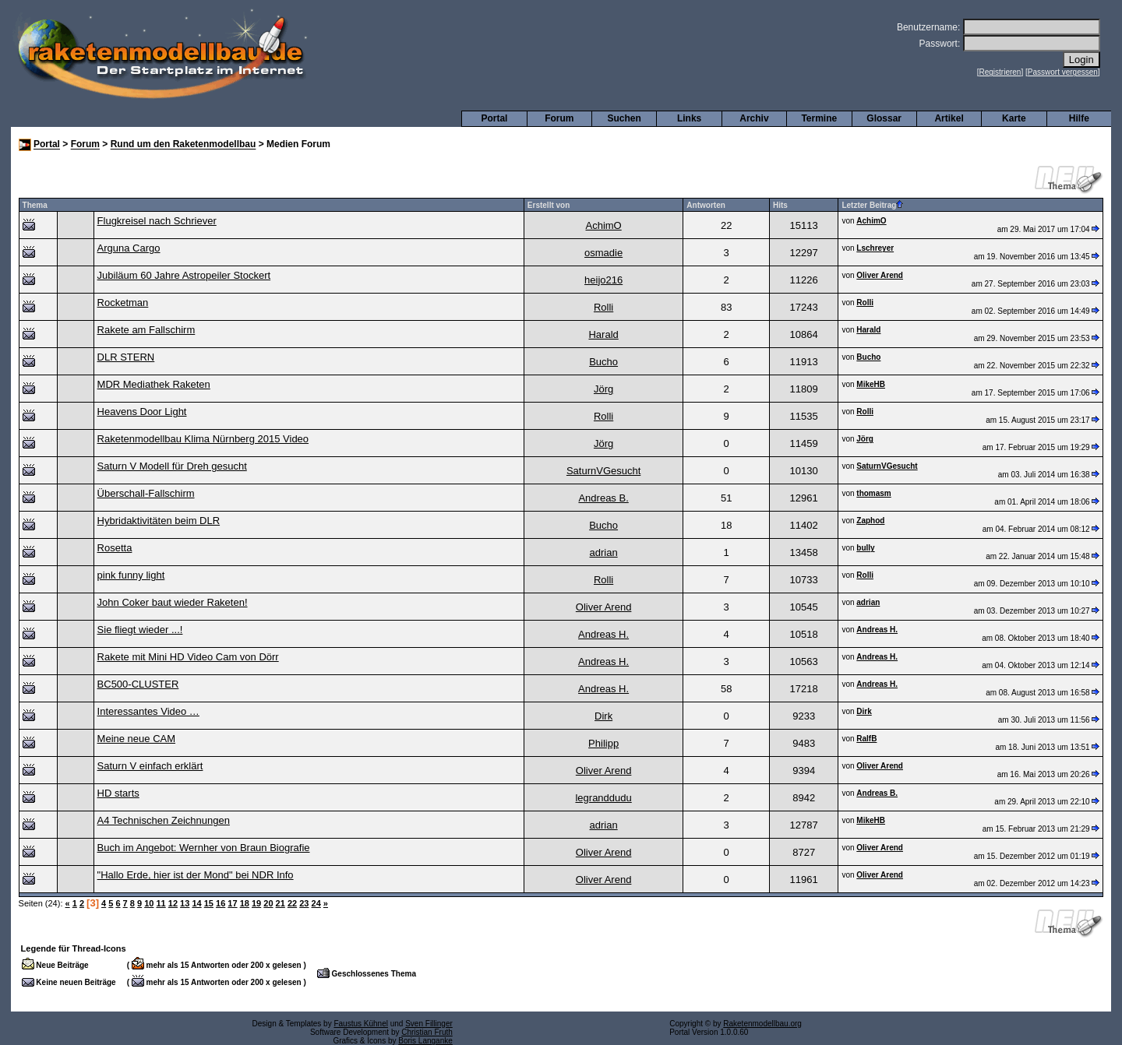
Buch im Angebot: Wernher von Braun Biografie (203, 847)
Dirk (603, 716)
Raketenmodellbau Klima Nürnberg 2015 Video (203, 439)
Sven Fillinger (429, 1023)
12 (173, 903)
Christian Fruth (427, 1032)
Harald (603, 334)
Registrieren (1000, 72)
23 (304, 903)
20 (268, 903)
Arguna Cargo (129, 248)
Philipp (603, 743)
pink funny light (131, 575)
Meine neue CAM (136, 738)
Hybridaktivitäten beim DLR (159, 520)
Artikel (948, 118)
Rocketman (123, 302)
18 (244, 903)
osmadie (603, 253)
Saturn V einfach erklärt (150, 766)
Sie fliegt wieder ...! (140, 629)
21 (280, 903)
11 (160, 903)
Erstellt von (548, 205)
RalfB (866, 738)
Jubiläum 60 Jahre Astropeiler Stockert (184, 275)
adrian (604, 552)
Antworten (705, 205)
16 (220, 903)
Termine (819, 118)
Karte (1014, 118)
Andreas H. (603, 634)
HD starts (118, 793)
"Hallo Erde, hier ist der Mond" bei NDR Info (195, 875)
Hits (780, 205)
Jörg (603, 389)
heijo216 (603, 280)
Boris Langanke (425, 1040)
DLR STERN (126, 357)
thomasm (873, 493)
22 (292, 903)
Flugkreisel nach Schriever (157, 221)
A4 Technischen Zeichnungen (163, 820)
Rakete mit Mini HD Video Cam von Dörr (188, 657)
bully (865, 548)
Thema (35, 205)
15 (208, 903)
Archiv (753, 118)
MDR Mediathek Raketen (153, 384)
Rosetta (114, 548)
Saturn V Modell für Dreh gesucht (172, 466)
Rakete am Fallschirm (146, 330)
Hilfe (1079, 118)
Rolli (603, 307)
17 (232, 903)
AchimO (603, 225)
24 (316, 903)
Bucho (603, 362)
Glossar (883, 118)
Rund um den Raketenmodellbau (183, 144)
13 (184, 903)
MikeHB (870, 384)
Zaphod (870, 520)
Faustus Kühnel (360, 1023)
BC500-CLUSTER (138, 684)
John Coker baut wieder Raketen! (172, 602)
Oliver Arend (879, 275)
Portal (494, 118)
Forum (559, 118)
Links (689, 118)
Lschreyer (875, 248)
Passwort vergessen (1063, 72)
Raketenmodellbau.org (762, 1023)
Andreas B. (603, 498)
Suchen (624, 118)
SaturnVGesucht (603, 471)
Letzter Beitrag (872, 205)
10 (148, 903)
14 (196, 903)
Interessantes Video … (148, 711)
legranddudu (603, 798)
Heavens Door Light (142, 411)
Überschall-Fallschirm (146, 493)
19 (256, 903)
